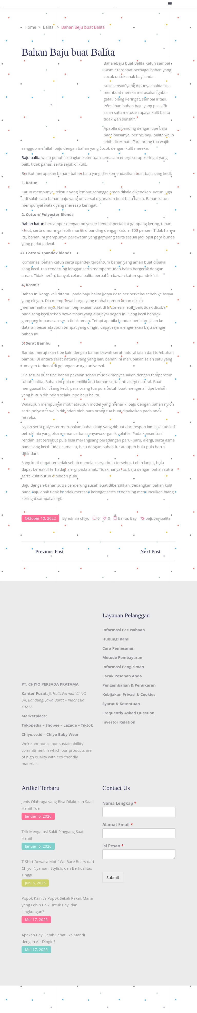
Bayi (133, 518)
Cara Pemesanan (118, 648)
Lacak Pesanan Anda (122, 675)
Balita (48, 27)
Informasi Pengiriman (123, 666)
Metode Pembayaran (122, 657)
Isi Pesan (113, 846)
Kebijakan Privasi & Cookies (128, 694)
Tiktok (87, 725)
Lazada (70, 725)
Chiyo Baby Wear (62, 734)
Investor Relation (118, 722)
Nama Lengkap (119, 803)
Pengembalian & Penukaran (129, 685)
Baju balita (31, 157)
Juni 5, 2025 (35, 882)
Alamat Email (117, 824)
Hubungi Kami (116, 638)
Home (30, 27)
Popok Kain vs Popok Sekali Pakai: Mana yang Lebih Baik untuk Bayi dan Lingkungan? (57, 905)
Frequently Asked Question (128, 712)
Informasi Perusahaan (123, 629)
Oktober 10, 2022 (40, 518)
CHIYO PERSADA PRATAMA (53, 684)
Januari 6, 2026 (38, 816)
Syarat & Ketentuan (121, 703)
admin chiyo (79, 518)
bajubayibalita (158, 518)
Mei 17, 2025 (36, 919)
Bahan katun (33, 223)
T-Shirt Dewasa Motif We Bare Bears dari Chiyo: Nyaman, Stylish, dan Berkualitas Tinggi (58, 868)
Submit (112, 877)
